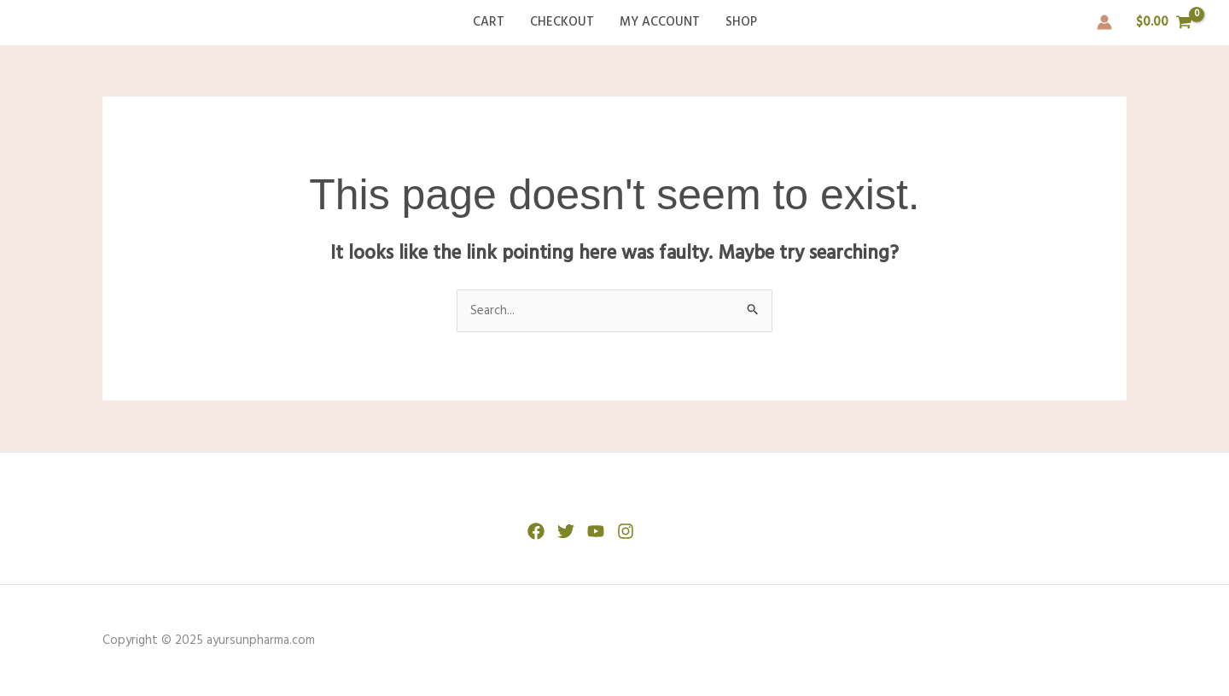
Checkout (562, 22)
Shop (741, 22)
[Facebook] (536, 531)
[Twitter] (565, 531)
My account (660, 22)
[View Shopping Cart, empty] (1164, 22)
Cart (488, 22)
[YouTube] (595, 531)
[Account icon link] (1104, 22)
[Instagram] (625, 531)
